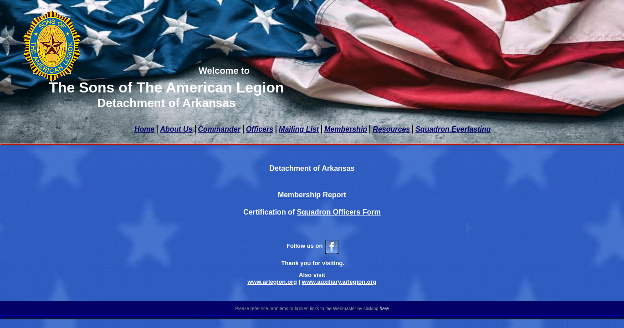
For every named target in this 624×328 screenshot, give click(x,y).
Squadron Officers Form (339, 212)
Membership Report (312, 195)
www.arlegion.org (272, 281)
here (384, 308)
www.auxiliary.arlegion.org (339, 281)
